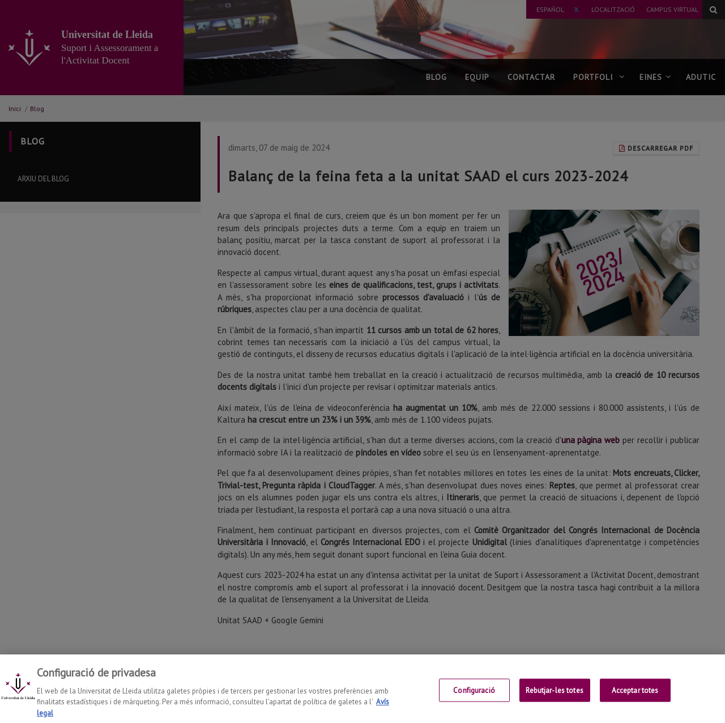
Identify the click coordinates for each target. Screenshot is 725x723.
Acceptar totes (635, 698)
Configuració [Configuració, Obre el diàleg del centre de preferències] (474, 698)
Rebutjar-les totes (554, 698)
